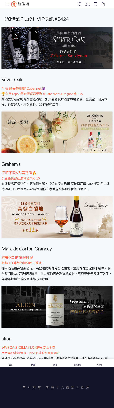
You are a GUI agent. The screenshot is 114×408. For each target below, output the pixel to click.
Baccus (20, 4)
